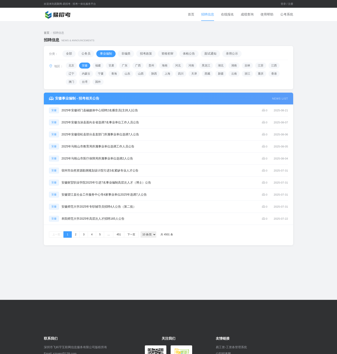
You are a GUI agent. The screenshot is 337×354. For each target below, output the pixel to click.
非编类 (125, 53)
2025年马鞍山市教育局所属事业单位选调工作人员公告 (97, 146)
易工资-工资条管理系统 (231, 347)
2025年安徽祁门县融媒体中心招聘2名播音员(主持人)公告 (99, 110)
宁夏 (101, 73)
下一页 (131, 234)
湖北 (221, 65)
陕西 (154, 73)
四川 (181, 73)
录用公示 (232, 53)
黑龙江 (206, 65)
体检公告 (189, 53)
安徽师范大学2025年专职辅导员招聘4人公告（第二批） (98, 206)
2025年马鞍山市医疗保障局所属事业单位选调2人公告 (97, 158)
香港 (274, 73)
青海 (114, 73)
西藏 (207, 73)
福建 (98, 65)
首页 (191, 14)
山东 (127, 73)
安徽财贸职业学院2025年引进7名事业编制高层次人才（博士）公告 (106, 182)
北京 (71, 65)
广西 (138, 65)
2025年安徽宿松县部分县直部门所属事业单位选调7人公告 (100, 134)
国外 (98, 81)
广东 (124, 65)
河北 (178, 65)
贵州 (151, 65)
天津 (194, 73)
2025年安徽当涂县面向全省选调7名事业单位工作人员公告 (100, 122)
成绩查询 (247, 14)
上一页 (56, 234)
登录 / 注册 (287, 3)
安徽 (84, 65)
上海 (167, 73)
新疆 (221, 73)
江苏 (260, 65)
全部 (69, 53)
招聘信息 (207, 14)
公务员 (85, 53)
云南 (234, 73)
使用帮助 (266, 14)
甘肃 (111, 65)
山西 (141, 73)
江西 (274, 65)
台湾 (84, 81)
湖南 (234, 65)
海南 (164, 65)
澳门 (71, 81)
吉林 (247, 65)
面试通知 (210, 53)
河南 (191, 65)
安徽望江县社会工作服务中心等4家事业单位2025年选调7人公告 (104, 194)
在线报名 (227, 14)
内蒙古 (86, 73)
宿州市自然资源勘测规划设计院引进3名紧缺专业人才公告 (99, 170)
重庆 (260, 73)
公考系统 (286, 14)
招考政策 (146, 53)
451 (118, 234)
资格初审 (167, 53)
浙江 (247, 73)
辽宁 (71, 73)
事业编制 (106, 53)
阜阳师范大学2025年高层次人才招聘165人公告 (92, 218)
